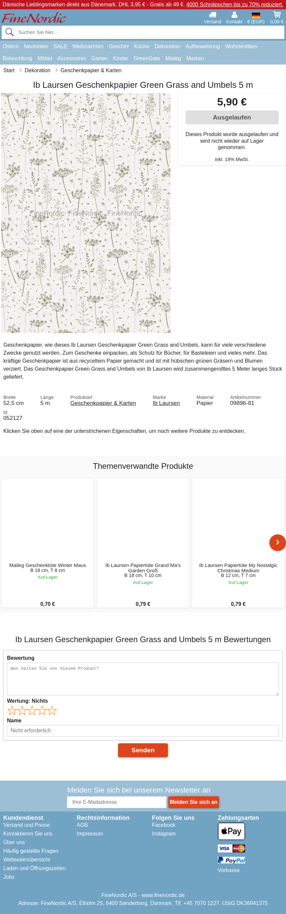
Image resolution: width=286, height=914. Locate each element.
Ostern (11, 46)
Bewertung (21, 658)
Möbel (45, 58)
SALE (60, 46)
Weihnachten (87, 46)
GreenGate (147, 58)
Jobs (9, 877)
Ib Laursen (166, 403)
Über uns (14, 842)
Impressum (89, 833)
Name (14, 720)
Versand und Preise (26, 825)
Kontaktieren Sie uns (28, 833)
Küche (141, 46)
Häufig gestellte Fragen (30, 851)
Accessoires (72, 58)
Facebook (163, 825)
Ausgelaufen (232, 117)
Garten (99, 58)
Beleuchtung (17, 58)
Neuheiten (36, 46)
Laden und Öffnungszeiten (34, 868)
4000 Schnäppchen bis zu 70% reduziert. (234, 4)
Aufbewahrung (203, 46)
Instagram (164, 833)
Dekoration (167, 46)
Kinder (120, 58)
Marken (195, 58)
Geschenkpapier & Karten (103, 403)
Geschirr (119, 46)
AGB (82, 825)
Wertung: (27, 701)
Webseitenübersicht (26, 859)
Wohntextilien (241, 46)
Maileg (173, 58)
